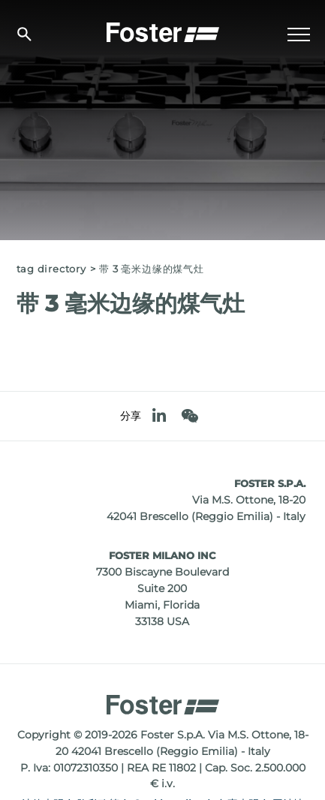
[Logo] (163, 31)
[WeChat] (189, 416)
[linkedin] (159, 416)
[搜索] (24, 34)
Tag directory (51, 269)
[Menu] (298, 34)
